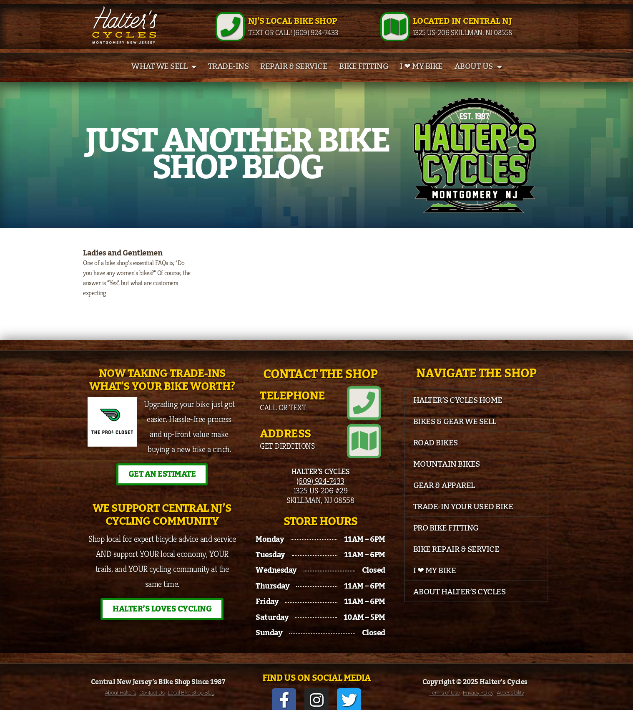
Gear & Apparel (444, 495)
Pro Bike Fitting (446, 537)
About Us (478, 76)
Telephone (292, 405)
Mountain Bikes (446, 473)
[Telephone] (367, 409)
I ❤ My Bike (421, 76)
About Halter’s (120, 685)
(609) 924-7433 (320, 477)
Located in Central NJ (462, 26)
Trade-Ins (228, 76)
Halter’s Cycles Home (457, 409)
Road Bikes (435, 452)
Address (285, 436)
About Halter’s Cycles (459, 601)
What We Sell (163, 76)
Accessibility (510, 685)
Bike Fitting (363, 76)
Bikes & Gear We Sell (454, 431)
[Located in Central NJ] (394, 31)
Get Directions (287, 448)
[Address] (367, 441)
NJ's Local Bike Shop (292, 26)
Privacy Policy (478, 685)
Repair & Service (293, 76)
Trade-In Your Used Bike (463, 516)
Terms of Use (444, 685)
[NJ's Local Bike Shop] (230, 31)
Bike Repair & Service (456, 558)
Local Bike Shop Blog (191, 685)
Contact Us (151, 685)
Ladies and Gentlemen (122, 262)
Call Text (283, 417)
